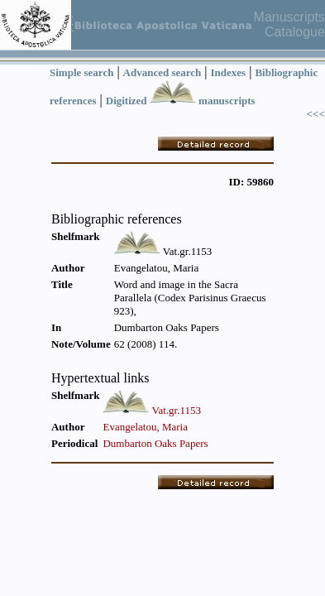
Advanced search (162, 72)
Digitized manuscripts (181, 100)
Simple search (81, 72)
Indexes (228, 72)
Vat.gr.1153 (175, 410)
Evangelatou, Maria (145, 427)
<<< (316, 114)
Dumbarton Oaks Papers (155, 443)
